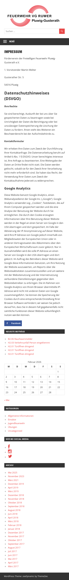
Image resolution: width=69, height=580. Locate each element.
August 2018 (14, 510)
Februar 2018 (14, 525)
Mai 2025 (12, 472)
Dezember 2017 (16, 532)
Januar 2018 (14, 528)
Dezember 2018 (16, 495)
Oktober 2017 (15, 540)
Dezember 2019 (16, 483)
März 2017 (13, 566)
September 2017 (16, 543)
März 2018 (13, 521)
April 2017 (13, 562)
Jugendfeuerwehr (16, 423)
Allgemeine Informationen (21, 415)
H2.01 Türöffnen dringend (21, 346)
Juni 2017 (12, 555)
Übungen (12, 426)
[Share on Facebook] (13, 323)
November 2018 (16, 498)
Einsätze (12, 419)
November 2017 (16, 536)
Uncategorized (15, 430)
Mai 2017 (12, 558)
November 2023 (16, 476)
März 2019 (13, 491)
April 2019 (13, 487)
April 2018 (13, 517)
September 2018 (16, 506)
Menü (12, 41)
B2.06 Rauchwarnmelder (20, 338)
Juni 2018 (12, 513)
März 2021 (13, 480)
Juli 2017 (12, 551)
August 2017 (14, 547)
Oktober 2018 (15, 502)
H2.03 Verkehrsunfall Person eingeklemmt (29, 342)
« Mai (6, 400)
